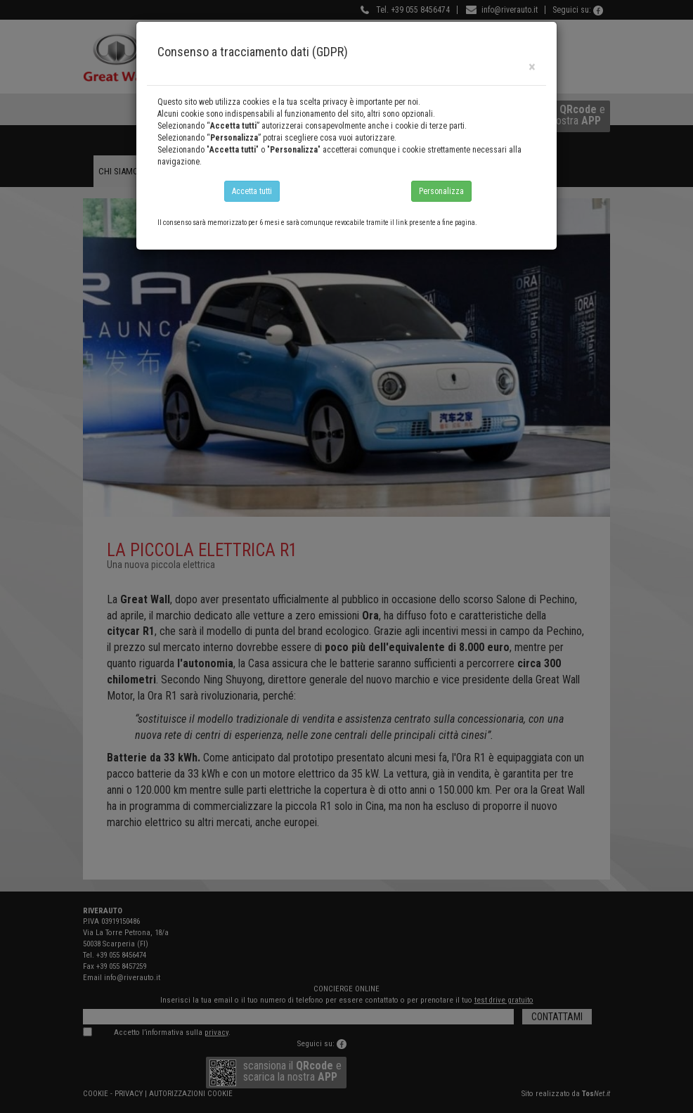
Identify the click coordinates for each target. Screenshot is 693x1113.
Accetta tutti (252, 191)
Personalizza (441, 191)
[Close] (532, 67)
